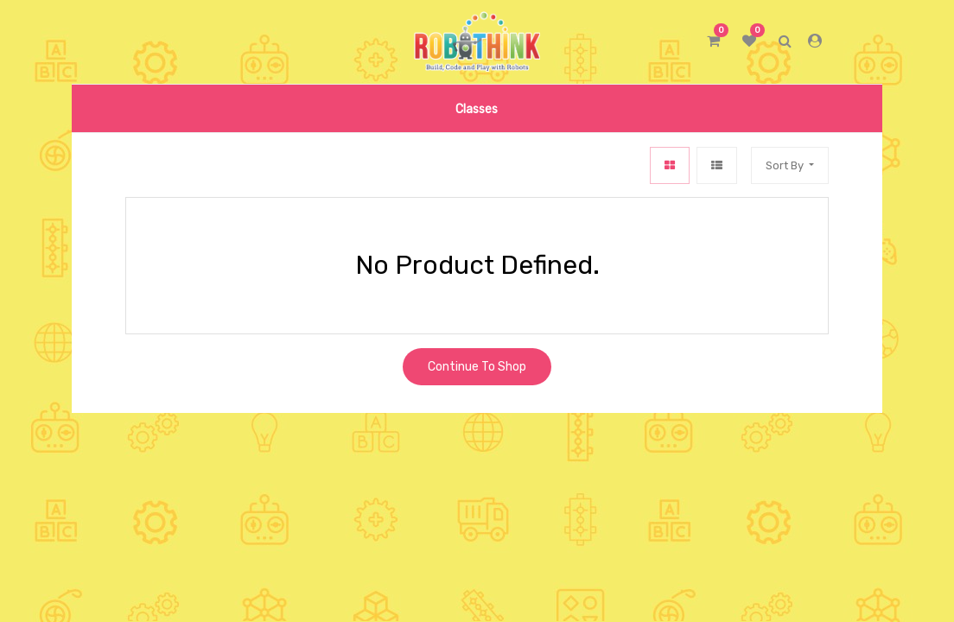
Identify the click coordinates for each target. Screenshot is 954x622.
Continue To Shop (477, 366)
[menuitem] (476, 108)
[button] (790, 165)
